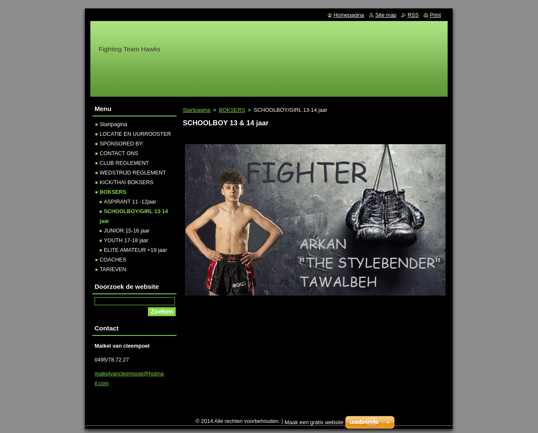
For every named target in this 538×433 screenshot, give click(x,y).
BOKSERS (232, 110)
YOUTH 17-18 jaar (126, 240)
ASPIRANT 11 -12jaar (130, 201)
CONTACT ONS (119, 153)
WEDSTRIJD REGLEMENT (133, 172)
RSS (413, 15)
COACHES (113, 259)
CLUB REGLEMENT (124, 163)
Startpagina (196, 110)
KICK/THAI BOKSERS (126, 182)
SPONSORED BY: (122, 143)
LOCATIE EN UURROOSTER (135, 134)
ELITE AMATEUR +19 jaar (135, 250)
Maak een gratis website (314, 424)
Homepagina (349, 15)
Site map (386, 15)
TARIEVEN (113, 269)
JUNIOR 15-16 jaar (127, 230)
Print (435, 15)
